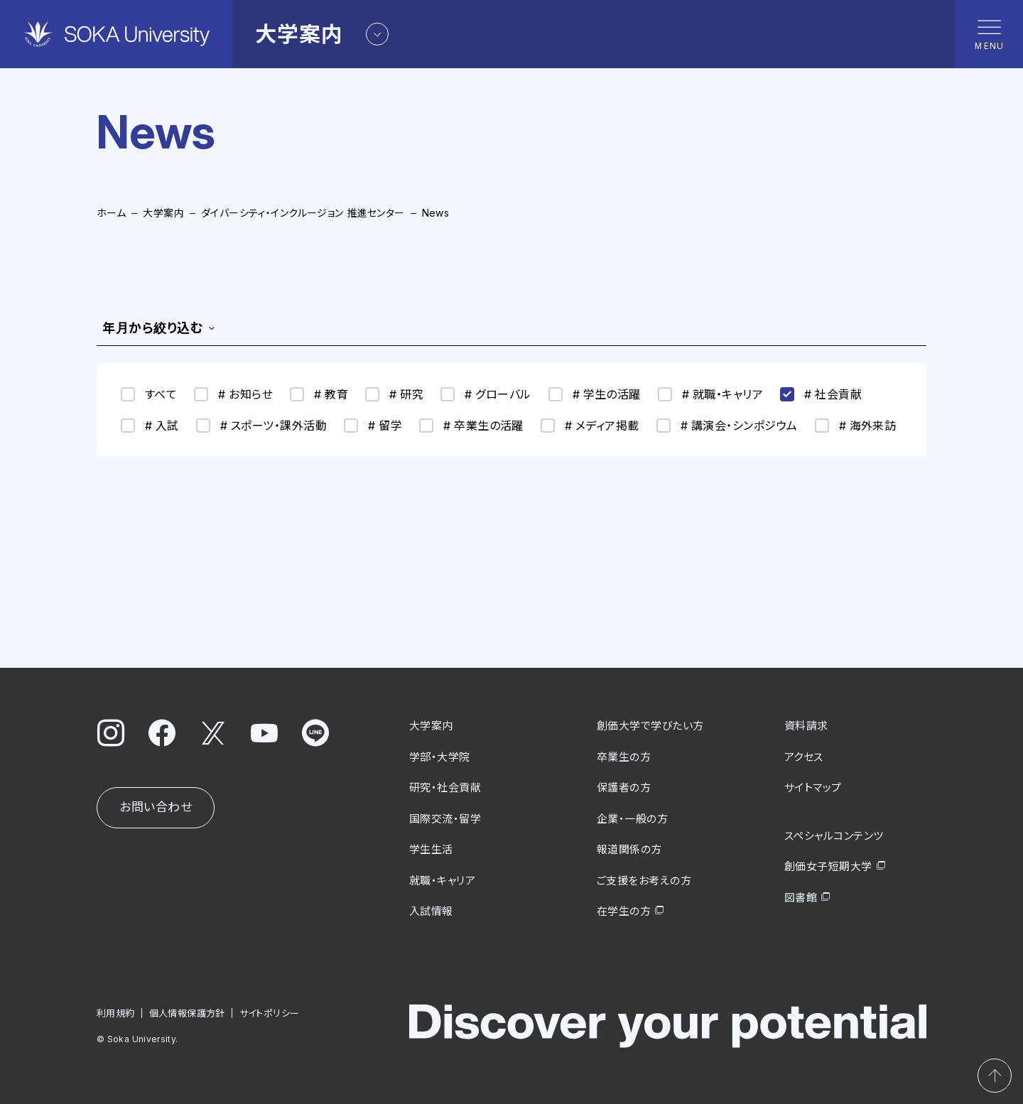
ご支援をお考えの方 (644, 880)
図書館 (800, 897)
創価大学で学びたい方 (650, 725)
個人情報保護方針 (187, 1012)
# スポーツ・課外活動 (261, 425)
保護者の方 (624, 787)
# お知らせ (233, 394)
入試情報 (431, 911)
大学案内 (163, 213)
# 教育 (319, 394)
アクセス (803, 756)
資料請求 (806, 725)
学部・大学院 (439, 756)
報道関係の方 (629, 849)
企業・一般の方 (632, 818)
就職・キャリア (442, 880)
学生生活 (431, 849)
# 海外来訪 (856, 425)
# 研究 (394, 394)
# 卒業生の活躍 (471, 425)
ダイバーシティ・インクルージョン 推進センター (303, 213)
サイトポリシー (269, 1012)
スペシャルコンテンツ (834, 835)
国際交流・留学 (445, 818)
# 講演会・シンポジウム (727, 425)
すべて (149, 394)
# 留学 (373, 425)
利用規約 (116, 1012)
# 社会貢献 (821, 394)
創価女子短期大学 (828, 866)
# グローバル (485, 394)
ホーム (111, 213)
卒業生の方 (624, 756)
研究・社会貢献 (445, 787)
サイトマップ (813, 787)
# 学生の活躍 (594, 394)
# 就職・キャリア (710, 394)
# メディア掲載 (590, 425)
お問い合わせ (155, 807)
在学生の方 (624, 911)
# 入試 (150, 425)
